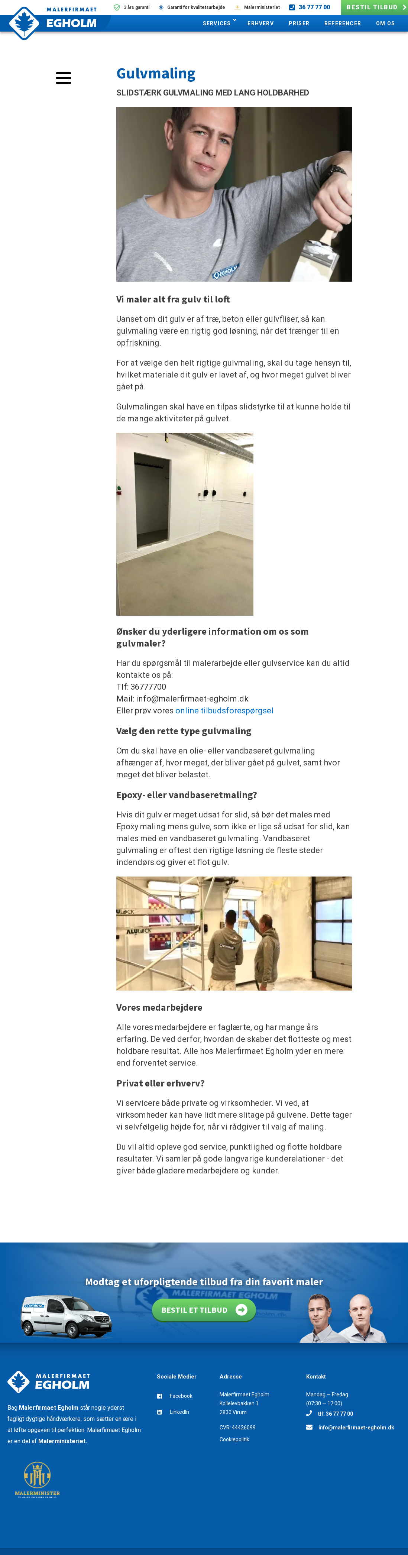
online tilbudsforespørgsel (224, 710)
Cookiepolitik (234, 1439)
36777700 (148, 686)
